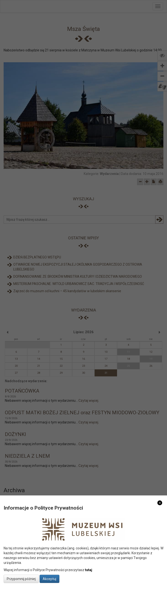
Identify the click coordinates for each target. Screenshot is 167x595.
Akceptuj (49, 579)
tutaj (88, 570)
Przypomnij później (21, 579)
